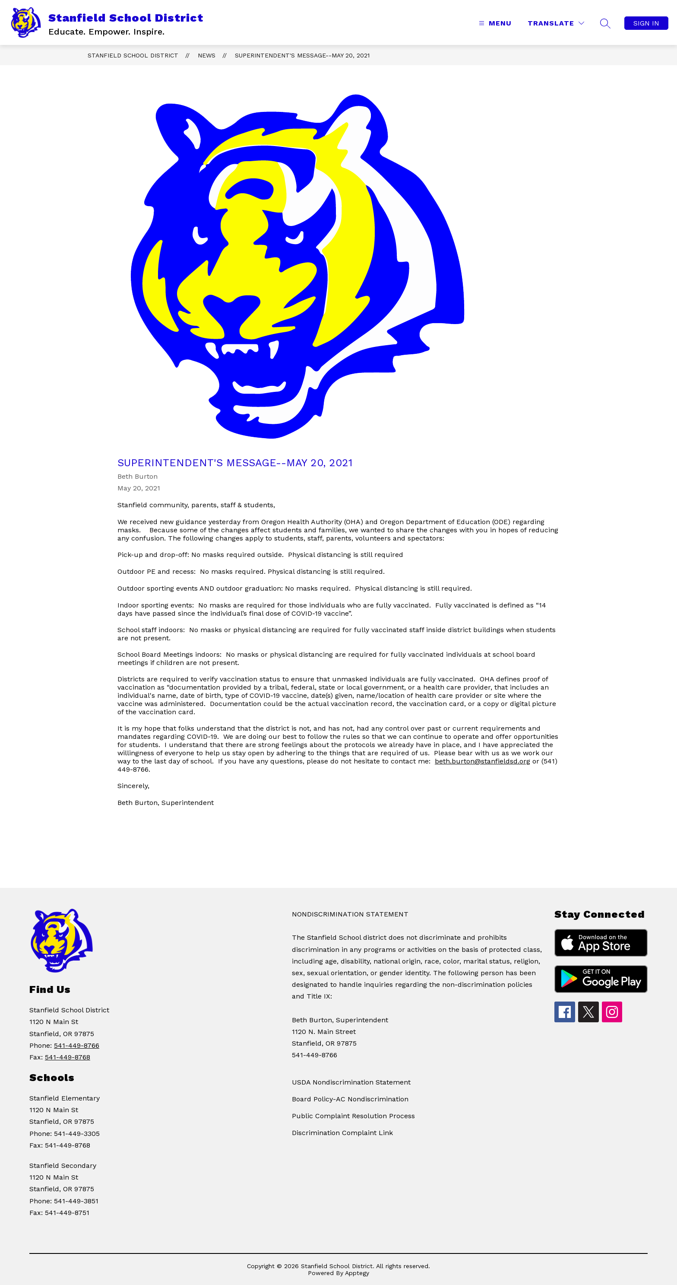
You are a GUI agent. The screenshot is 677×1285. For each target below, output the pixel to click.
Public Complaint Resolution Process (353, 1116)
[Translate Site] (555, 23)
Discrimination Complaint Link (342, 1133)
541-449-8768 (67, 1057)
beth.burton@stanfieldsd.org (482, 761)
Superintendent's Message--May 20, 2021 (302, 55)
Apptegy (357, 1272)
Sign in (646, 23)
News (206, 55)
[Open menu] (494, 23)
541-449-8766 (76, 1045)
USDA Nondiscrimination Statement (351, 1082)
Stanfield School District (133, 55)
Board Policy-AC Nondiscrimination (350, 1099)
